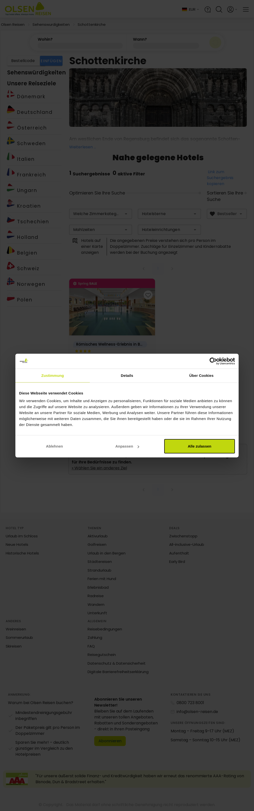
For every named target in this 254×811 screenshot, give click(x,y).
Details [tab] (127, 375)
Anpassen (127, 446)
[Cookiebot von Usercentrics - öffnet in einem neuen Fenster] (213, 361)
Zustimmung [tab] (52, 375)
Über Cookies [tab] (201, 375)
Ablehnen (54, 446)
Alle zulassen (199, 446)
